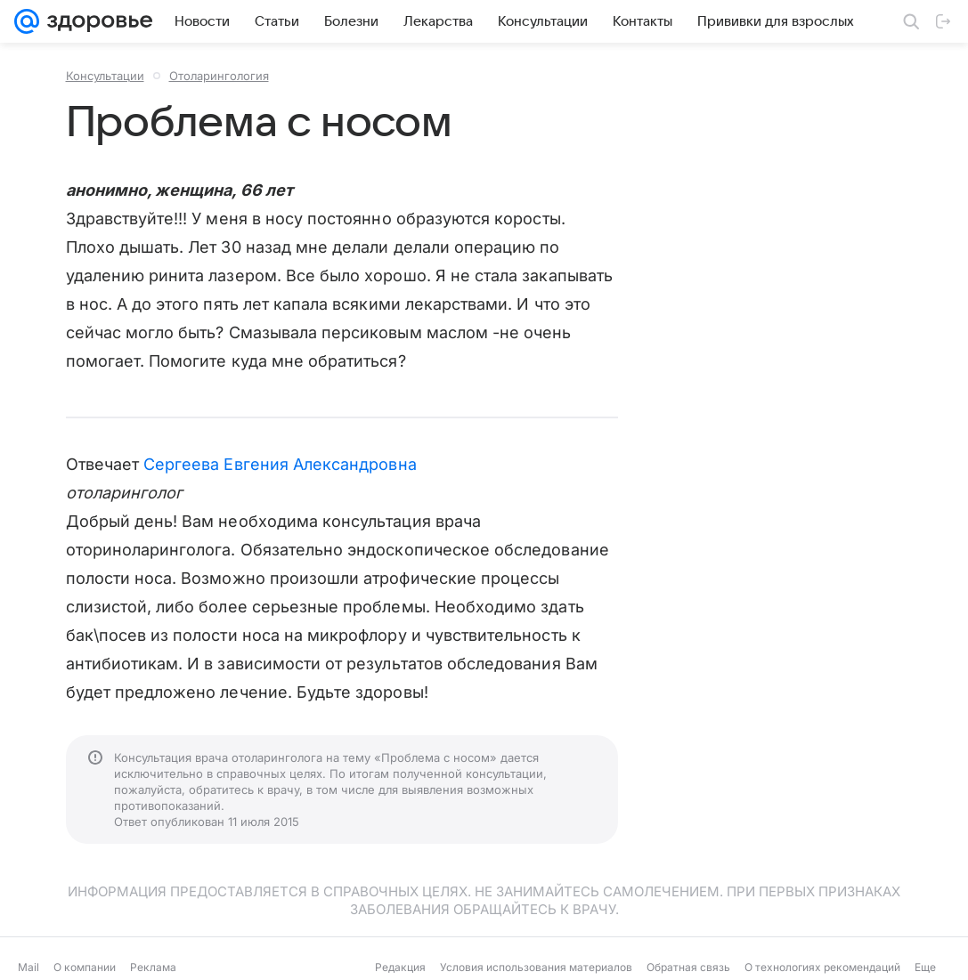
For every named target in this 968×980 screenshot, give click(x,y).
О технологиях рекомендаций (822, 967)
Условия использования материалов (536, 967)
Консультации (105, 76)
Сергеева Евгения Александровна (280, 464)
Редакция (400, 967)
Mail (28, 967)
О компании (84, 967)
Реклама (153, 967)
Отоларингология (219, 76)
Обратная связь (688, 967)
